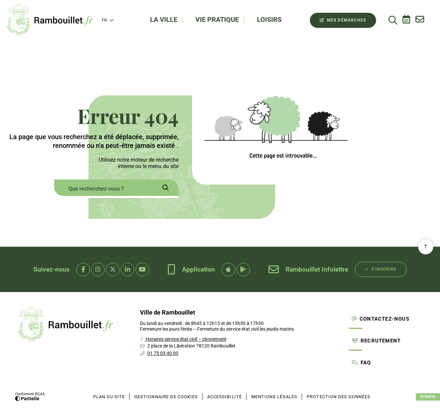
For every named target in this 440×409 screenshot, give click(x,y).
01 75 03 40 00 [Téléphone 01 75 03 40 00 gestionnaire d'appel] (162, 353)
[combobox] (103, 188)
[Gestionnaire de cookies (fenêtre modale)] (166, 397)
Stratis (427, 397)
